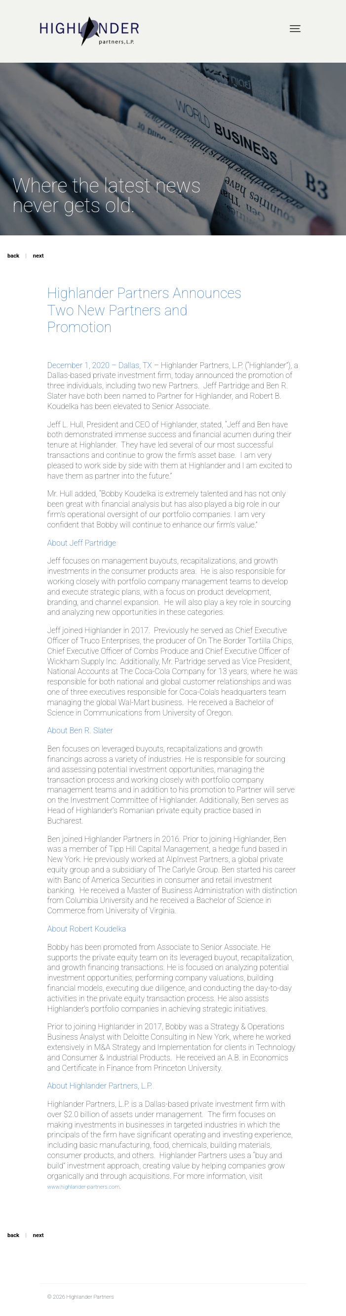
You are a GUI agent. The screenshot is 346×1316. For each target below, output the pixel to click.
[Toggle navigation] (295, 28)
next (38, 256)
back (13, 256)
